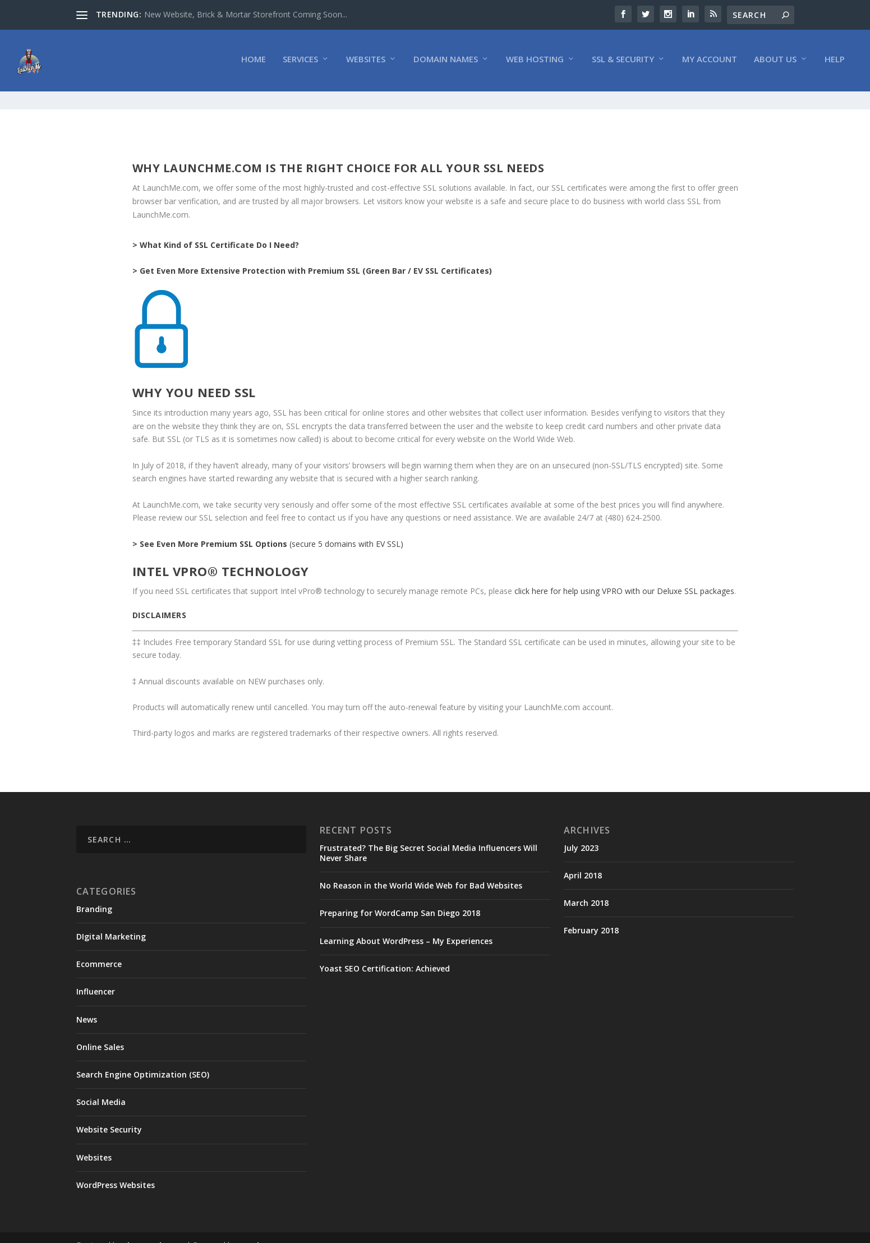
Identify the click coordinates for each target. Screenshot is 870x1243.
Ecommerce (99, 948)
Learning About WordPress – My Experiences (406, 925)
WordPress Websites (115, 1169)
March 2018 (586, 887)
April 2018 (583, 860)
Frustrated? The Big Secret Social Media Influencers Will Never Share (428, 837)
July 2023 (581, 832)
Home (253, 62)
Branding (94, 893)
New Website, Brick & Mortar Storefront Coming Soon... (245, 14)
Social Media (101, 1086)
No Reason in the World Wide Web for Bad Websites (421, 870)
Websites (365, 62)
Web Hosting (535, 62)
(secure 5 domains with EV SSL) (267, 528)
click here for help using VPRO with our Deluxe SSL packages (624, 575)
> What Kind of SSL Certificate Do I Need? (215, 229)
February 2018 (591, 915)
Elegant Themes (153, 1230)
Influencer (95, 976)
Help (835, 62)
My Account (709, 62)
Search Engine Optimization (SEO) (142, 1059)
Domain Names (445, 62)
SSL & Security (623, 62)
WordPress (258, 1230)
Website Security (109, 1114)
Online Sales (100, 1031)
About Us (775, 62)
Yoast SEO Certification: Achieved (385, 953)
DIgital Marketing (111, 921)
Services (300, 62)
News (86, 1004)
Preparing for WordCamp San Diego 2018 (400, 897)
